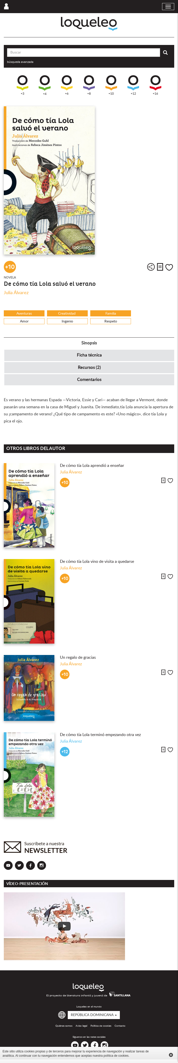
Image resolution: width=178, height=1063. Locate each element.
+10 (111, 85)
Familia (110, 313)
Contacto (120, 1026)
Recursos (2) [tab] (89, 367)
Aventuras (24, 313)
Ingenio (67, 321)
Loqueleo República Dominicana (89, 24)
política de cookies (116, 1055)
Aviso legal (81, 1026)
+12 (133, 85)
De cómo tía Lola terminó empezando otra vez (100, 735)
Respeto (110, 321)
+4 (45, 85)
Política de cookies (101, 1026)
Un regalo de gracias (78, 657)
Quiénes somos (63, 1026)
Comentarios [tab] (89, 379)
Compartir (151, 267)
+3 (22, 85)
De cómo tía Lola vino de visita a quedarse (97, 562)
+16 (155, 85)
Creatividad (67, 313)
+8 (89, 85)
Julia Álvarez (16, 293)
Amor (24, 321)
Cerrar (171, 1055)
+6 (67, 85)
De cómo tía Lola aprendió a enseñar (92, 466)
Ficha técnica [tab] (89, 355)
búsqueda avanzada (20, 61)
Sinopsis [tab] (89, 343)
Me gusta (169, 267)
